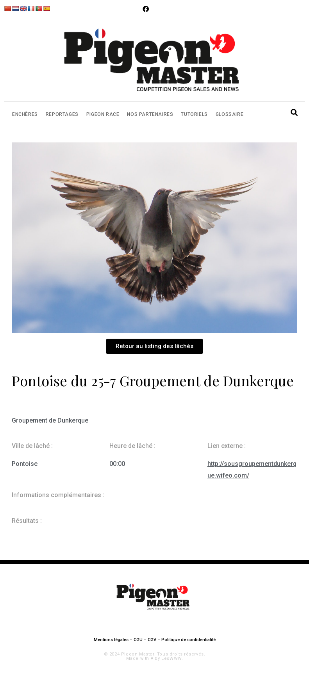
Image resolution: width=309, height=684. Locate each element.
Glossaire (229, 114)
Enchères (25, 114)
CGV (152, 639)
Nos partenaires (150, 114)
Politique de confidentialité (188, 639)
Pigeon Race (103, 114)
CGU (138, 639)
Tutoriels (194, 114)
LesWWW (171, 658)
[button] (154, 346)
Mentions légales (111, 639)
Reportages (62, 114)
